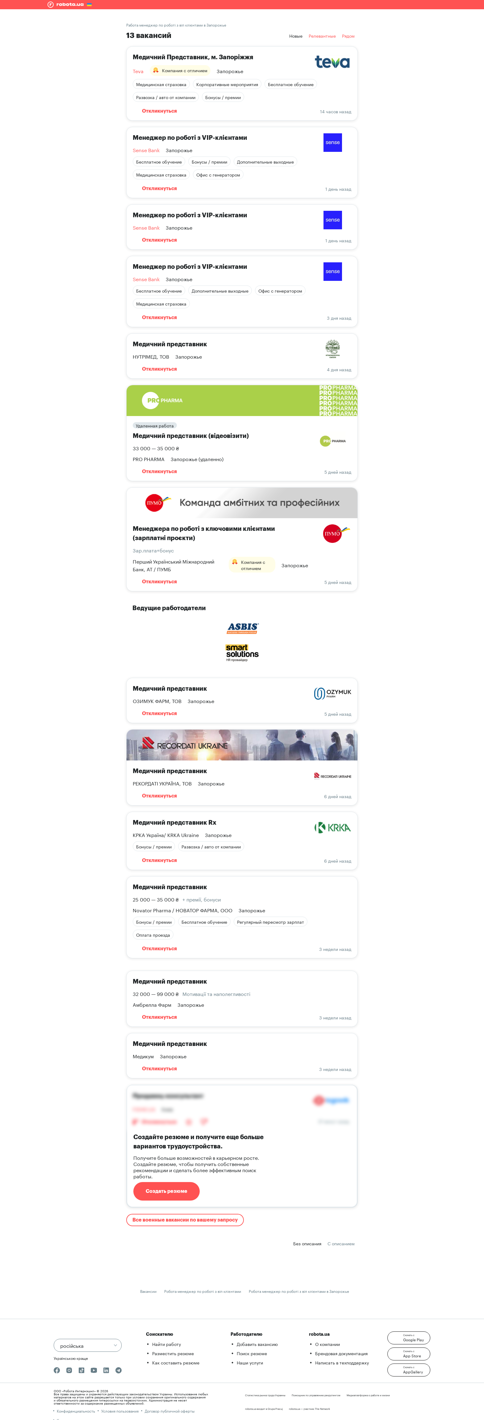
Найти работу (166, 1343)
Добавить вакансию (257, 1343)
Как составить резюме (175, 1362)
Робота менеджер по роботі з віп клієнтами (202, 1291)
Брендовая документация (341, 1353)
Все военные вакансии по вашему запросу (185, 1220)
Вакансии (148, 1291)
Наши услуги (250, 1362)
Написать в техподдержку (342, 1362)
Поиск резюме (252, 1353)
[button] (408, 1337)
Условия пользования (120, 1411)
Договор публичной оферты (169, 1411)
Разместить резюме (173, 1353)
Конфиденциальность (76, 1411)
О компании (327, 1343)
